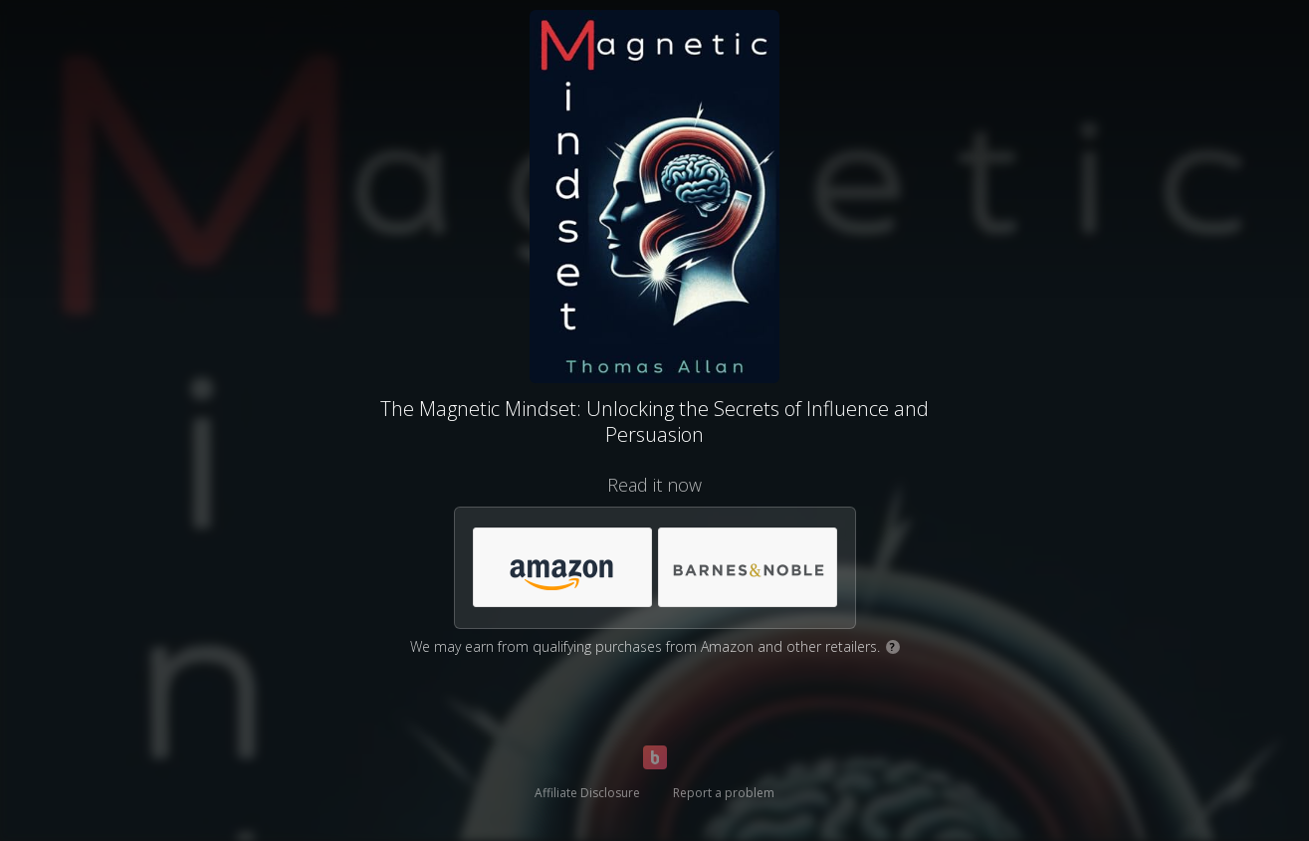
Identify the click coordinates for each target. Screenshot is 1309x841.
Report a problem (723, 792)
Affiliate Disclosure (587, 792)
